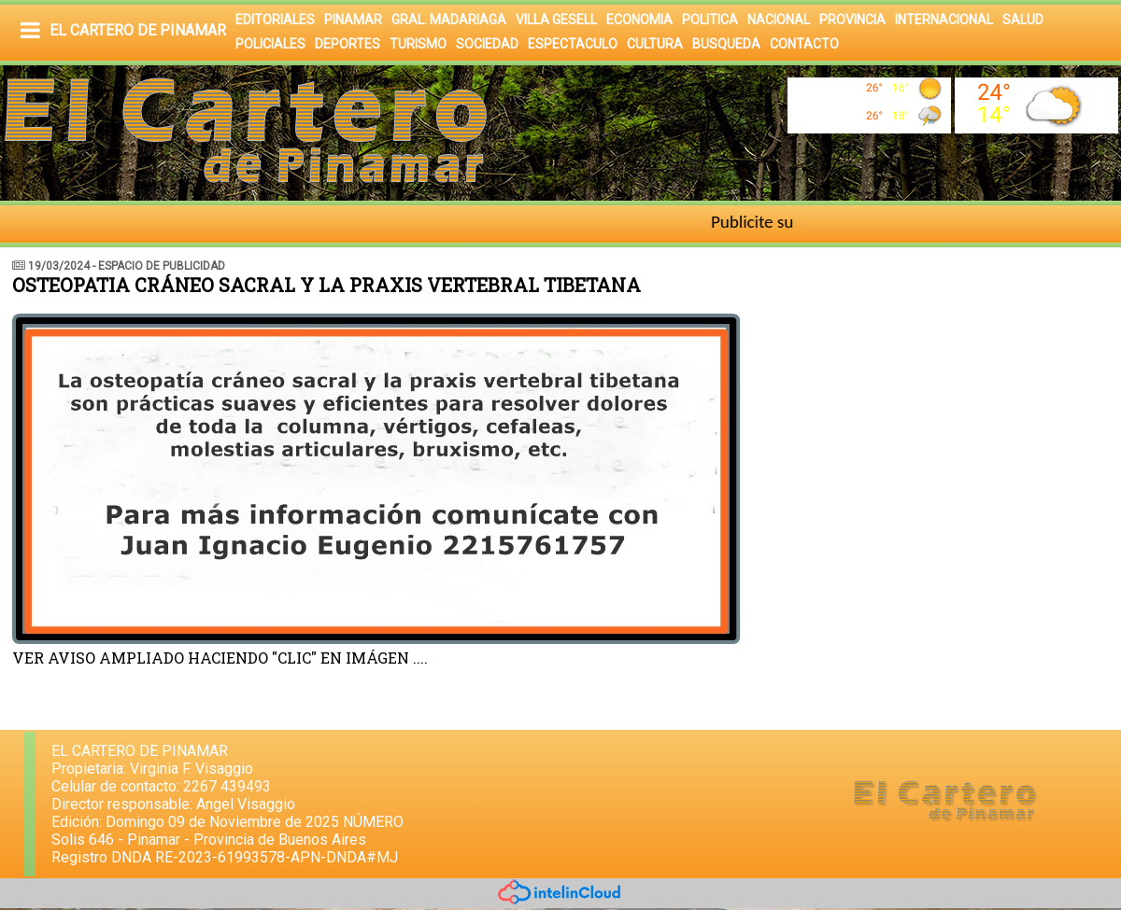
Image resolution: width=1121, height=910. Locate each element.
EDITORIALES (275, 19)
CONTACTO (804, 43)
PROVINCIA (852, 19)
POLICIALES (270, 43)
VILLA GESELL (556, 19)
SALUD (1022, 19)
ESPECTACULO (572, 43)
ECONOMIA (639, 19)
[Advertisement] (950, 387)
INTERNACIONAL (944, 19)
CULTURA (655, 43)
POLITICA (710, 19)
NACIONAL (778, 19)
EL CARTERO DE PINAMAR (138, 30)
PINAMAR (353, 19)
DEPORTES (347, 43)
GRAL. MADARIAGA (448, 19)
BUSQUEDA (726, 43)
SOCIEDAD (487, 43)
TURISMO (418, 43)
